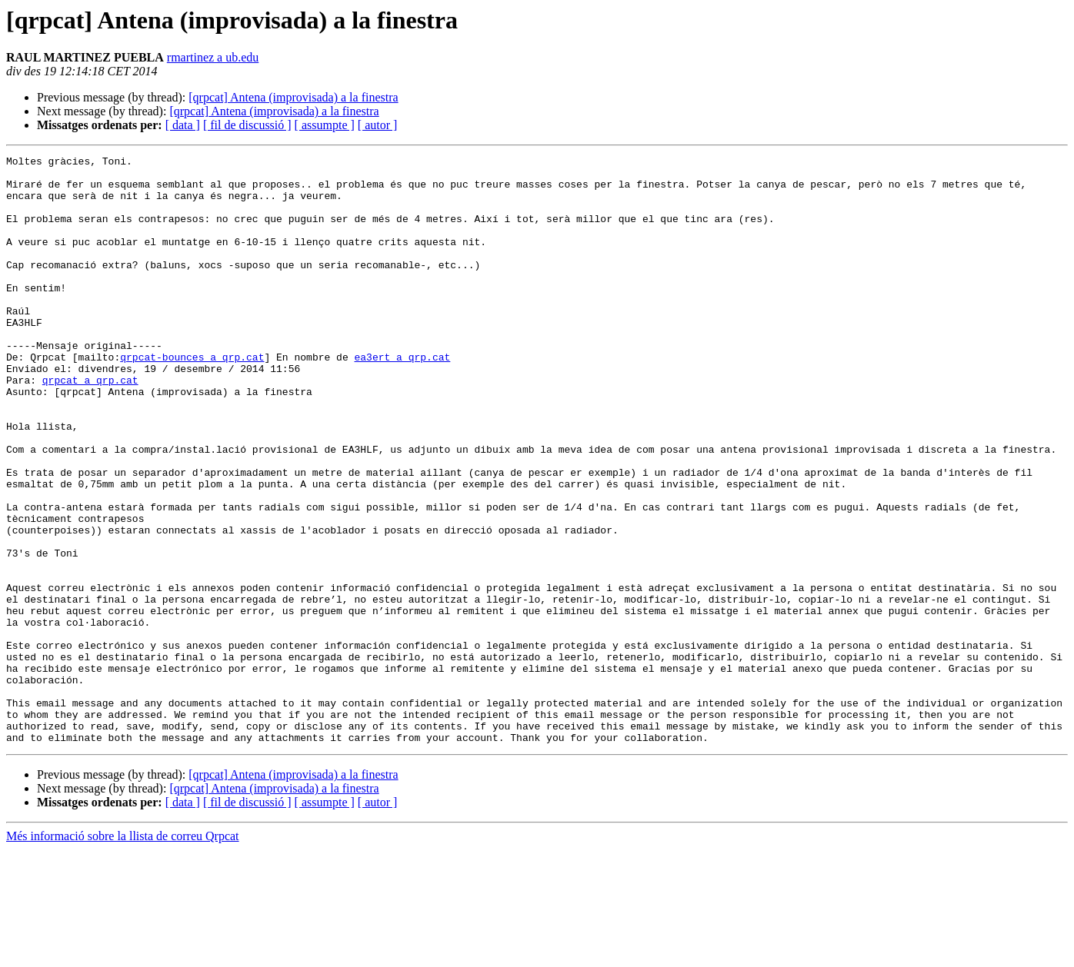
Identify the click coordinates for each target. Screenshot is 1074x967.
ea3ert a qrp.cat (402, 398)
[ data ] (182, 124)
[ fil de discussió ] (247, 124)
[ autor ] (378, 124)
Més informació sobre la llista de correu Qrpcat (122, 953)
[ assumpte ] (325, 124)
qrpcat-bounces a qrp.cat (192, 398)
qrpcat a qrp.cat (90, 426)
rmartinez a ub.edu (213, 57)
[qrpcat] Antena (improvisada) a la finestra (293, 97)
